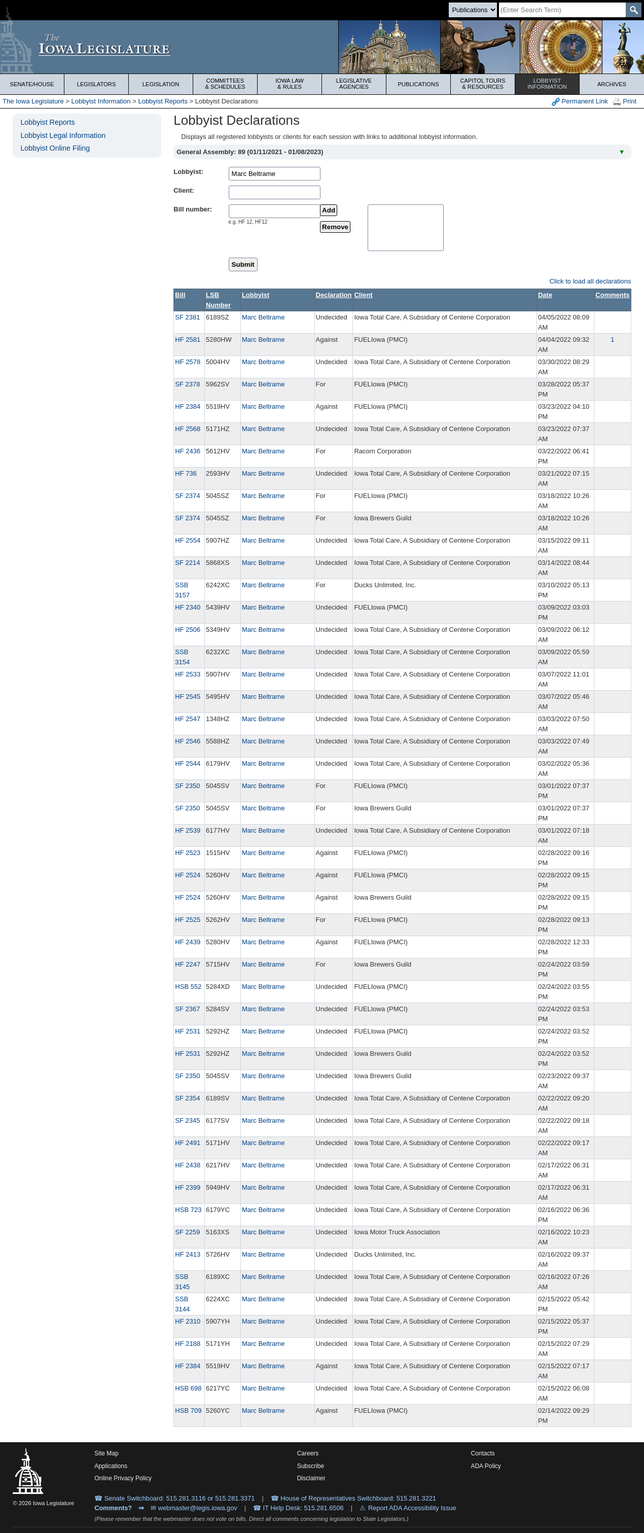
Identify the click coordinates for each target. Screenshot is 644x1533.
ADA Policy (485, 1466)
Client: (183, 190)
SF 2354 (187, 1098)
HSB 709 (188, 1410)
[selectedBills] (406, 227)
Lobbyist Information (101, 101)
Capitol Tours (483, 84)
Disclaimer (311, 1478)
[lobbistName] (274, 174)
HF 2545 (187, 696)
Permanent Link (580, 101)
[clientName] (274, 192)
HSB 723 (188, 1210)
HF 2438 (187, 1165)
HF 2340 (187, 607)
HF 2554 (187, 540)
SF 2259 (187, 1232)
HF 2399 (187, 1187)
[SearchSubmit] (633, 10)
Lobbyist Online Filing (55, 148)
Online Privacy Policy (123, 1478)
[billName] (274, 211)
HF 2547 (187, 719)
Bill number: (192, 209)
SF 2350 (187, 786)
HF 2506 (187, 629)
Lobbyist (547, 84)
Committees (225, 84)
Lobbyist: (188, 171)
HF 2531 (187, 1031)
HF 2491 (187, 1143)
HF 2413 (187, 1254)
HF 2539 (187, 830)
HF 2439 (187, 942)
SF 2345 (187, 1120)
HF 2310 (187, 1321)
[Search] (562, 10)
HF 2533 (187, 674)
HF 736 (186, 473)
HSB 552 (188, 986)
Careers (308, 1453)
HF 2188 (187, 1343)
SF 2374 (187, 496)
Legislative (354, 84)
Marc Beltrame (263, 317)
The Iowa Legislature (33, 101)
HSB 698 (188, 1388)
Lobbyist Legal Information (62, 135)
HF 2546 (187, 741)
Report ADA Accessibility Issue (412, 1508)
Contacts (482, 1453)
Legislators (96, 84)
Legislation (161, 84)
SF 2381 (187, 317)
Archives (611, 84)
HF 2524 (187, 875)
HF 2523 (187, 853)
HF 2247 (187, 964)
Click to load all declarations (590, 281)
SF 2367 (187, 1009)
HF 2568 (187, 429)
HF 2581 (187, 339)
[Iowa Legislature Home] (322, 47)
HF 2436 (187, 451)
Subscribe (310, 1466)
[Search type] (473, 10)
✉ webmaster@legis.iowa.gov (194, 1508)
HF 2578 (187, 362)
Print (624, 101)
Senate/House (32, 84)
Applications (110, 1466)
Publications (418, 84)
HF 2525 (187, 919)
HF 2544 (187, 763)
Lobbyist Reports (163, 101)
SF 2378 (187, 384)
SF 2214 (187, 562)
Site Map (106, 1453)
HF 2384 (187, 406)
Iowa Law (289, 84)
